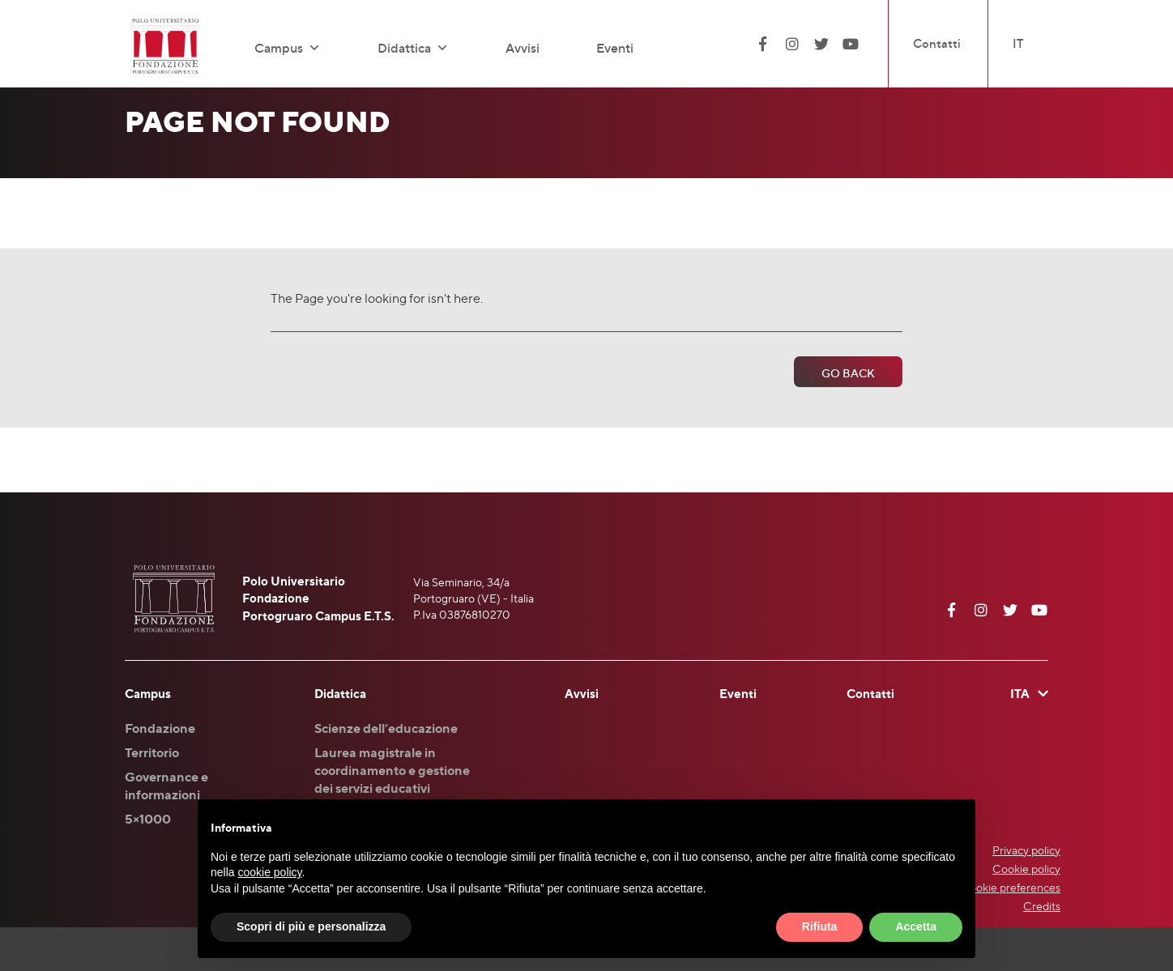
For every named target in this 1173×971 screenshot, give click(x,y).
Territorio (152, 752)
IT (1018, 43)
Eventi (614, 48)
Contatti (937, 43)
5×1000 (148, 819)
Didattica (413, 48)
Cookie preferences (1010, 887)
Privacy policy (1026, 850)
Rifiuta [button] (820, 926)
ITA (1020, 693)
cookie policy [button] (269, 872)
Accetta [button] (915, 926)
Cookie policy (1026, 868)
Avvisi (522, 48)
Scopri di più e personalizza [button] (311, 926)
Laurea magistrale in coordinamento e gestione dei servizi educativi (392, 770)
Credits (1041, 906)
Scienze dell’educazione (386, 728)
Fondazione (160, 728)
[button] (312, 48)
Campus (287, 48)
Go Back (848, 373)
